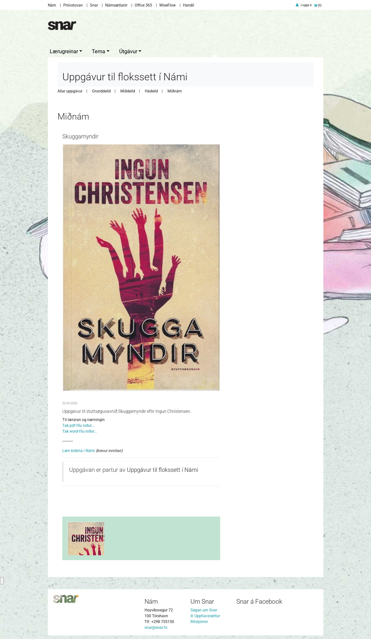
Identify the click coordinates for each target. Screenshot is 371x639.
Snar (94, 5)
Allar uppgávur (70, 90)
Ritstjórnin (199, 620)
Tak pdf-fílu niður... (78, 424)
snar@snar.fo (156, 626)
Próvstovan (73, 5)
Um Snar (202, 600)
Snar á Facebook (259, 600)
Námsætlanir (116, 5)
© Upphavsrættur (205, 614)
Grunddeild (101, 90)
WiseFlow (167, 5)
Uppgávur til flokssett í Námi (162, 468)
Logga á (306, 5)
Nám (52, 5)
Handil (188, 5)
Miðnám (174, 90)
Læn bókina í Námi (78, 449)
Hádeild (151, 90)
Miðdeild (127, 90)
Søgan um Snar (203, 609)
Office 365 (143, 5)
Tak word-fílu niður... (79, 430)
